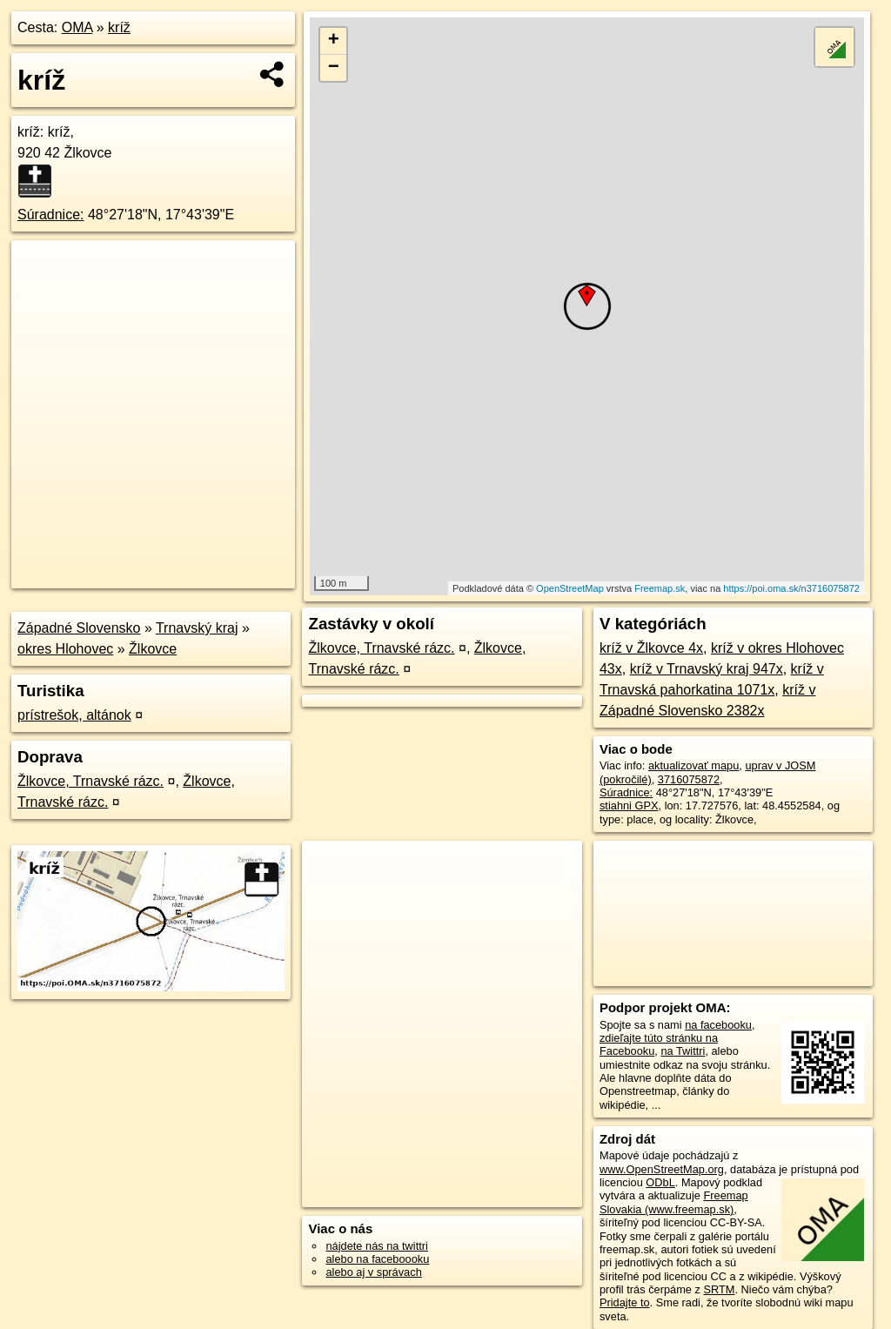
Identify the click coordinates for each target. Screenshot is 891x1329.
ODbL (660, 1182)
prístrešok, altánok (74, 715)
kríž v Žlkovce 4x (651, 648)
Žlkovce (153, 648)
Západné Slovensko (78, 628)
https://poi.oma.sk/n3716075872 (791, 588)
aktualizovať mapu (693, 765)
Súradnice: (50, 214)
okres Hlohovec (65, 648)
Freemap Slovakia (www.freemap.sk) (674, 1202)
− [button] (333, 68)
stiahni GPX (629, 805)
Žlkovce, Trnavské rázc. (90, 781)
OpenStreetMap (570, 588)
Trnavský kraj (197, 628)
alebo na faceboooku (377, 1258)
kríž (119, 27)
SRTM (718, 1289)
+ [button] (333, 41)
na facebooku (718, 1024)
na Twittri (682, 1050)
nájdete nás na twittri (376, 1245)
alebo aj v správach (373, 1272)
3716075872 (689, 779)
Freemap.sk (659, 588)
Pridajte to (625, 1302)
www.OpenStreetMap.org (662, 1169)
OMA (77, 27)
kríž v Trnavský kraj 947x (706, 668)
